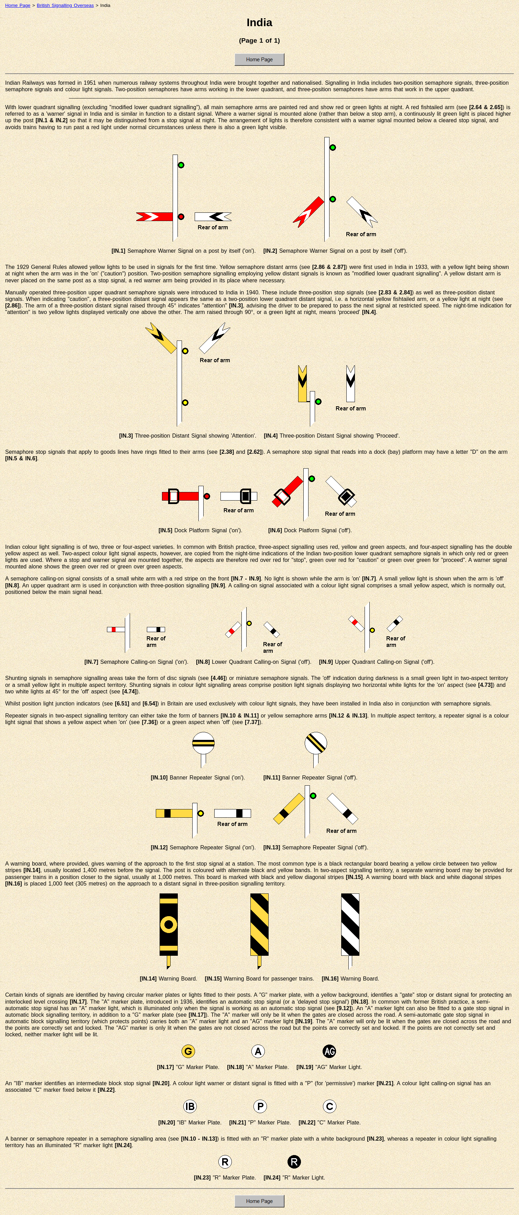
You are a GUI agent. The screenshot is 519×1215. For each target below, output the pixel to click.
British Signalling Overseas (65, 5)
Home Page (17, 5)
